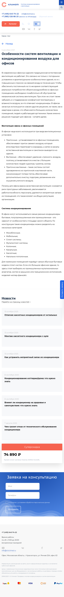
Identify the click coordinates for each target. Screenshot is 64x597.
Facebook (34, 29)
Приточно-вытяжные (16, 167)
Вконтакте (29, 29)
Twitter (39, 29)
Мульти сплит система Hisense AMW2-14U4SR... (22, 460)
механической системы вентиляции (19, 96)
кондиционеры (52, 214)
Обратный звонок (46, 16)
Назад (7, 43)
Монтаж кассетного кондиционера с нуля (26, 336)
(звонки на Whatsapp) (19, 16)
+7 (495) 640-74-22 (9, 532)
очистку (25, 177)
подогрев (34, 177)
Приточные (11, 140)
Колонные (11, 246)
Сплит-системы (13, 240)
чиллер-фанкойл (18, 275)
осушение (11, 181)
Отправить (13, 509)
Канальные (11, 250)
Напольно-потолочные (17, 257)
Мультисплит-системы (17, 243)
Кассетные (11, 253)
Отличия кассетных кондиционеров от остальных (31, 315)
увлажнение (45, 177)
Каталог (11, 24)
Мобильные (11, 236)
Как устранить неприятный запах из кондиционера (32, 357)
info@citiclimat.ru (28, 14)
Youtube (23, 29)
